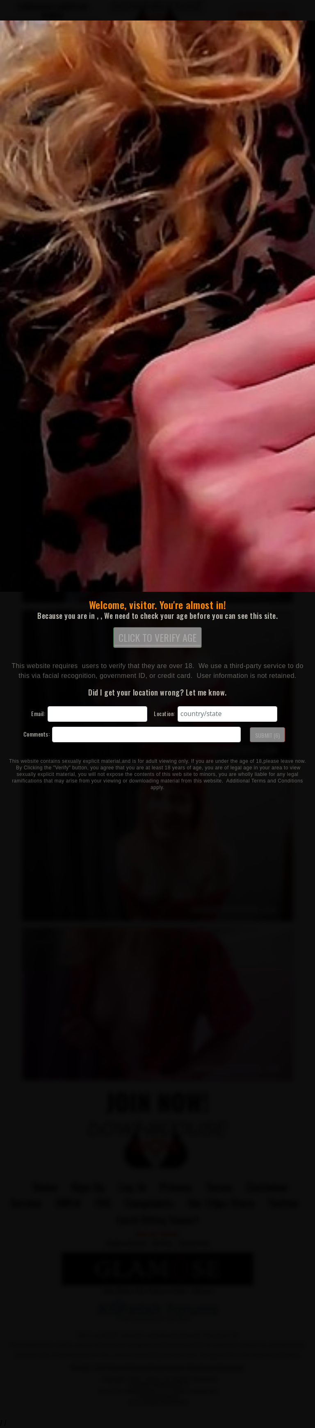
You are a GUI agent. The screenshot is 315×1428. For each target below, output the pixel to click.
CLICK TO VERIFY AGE (157, 638)
